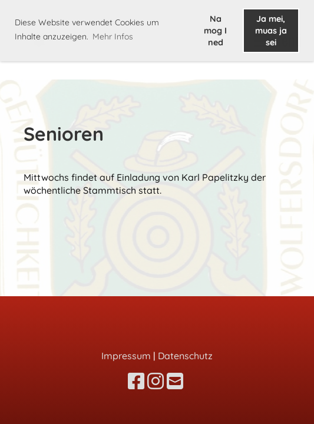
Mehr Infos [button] (112, 36)
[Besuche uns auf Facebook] (136, 381)
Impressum (126, 356)
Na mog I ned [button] (215, 31)
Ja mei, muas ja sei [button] (271, 31)
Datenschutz (185, 356)
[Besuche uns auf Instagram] (155, 381)
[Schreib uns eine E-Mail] (175, 381)
